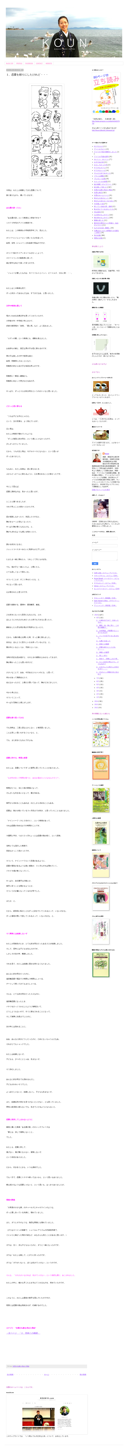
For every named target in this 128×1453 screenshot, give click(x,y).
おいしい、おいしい (101, 159)
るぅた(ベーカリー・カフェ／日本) (107, 589)
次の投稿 (10, 1374)
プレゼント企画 (100, 179)
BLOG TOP (9, 63)
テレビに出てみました (102, 173)
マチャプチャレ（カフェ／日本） (106, 576)
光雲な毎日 (98, 192)
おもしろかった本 (101, 165)
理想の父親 (98, 238)
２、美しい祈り (101, 655)
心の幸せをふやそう (101, 215)
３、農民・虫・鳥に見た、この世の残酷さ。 (107, 626)
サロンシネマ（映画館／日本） (105, 598)
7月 (97, 678)
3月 (97, 691)
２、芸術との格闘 (102, 644)
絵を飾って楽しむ (101, 187)
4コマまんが (99, 146)
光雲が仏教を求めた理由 (21, 1366)
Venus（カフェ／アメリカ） (104, 586)
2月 (97, 694)
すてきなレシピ (100, 170)
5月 (97, 684)
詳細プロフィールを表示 (101, 490)
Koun (107, 454)
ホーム (46, 1374)
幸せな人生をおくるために (104, 201)
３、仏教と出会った (103, 641)
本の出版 (97, 235)
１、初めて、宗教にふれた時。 (107, 659)
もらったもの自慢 (101, 181)
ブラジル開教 (99, 176)
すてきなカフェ (100, 168)
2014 (96, 701)
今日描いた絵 (99, 204)
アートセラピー (100, 149)
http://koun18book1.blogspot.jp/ (103, 130)
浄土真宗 (97, 212)
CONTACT (39, 63)
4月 (97, 688)
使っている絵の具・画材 (103, 206)
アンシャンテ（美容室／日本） (105, 605)
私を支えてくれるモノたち (104, 209)
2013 (96, 704)
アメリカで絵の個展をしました (105, 152)
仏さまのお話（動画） (102, 228)
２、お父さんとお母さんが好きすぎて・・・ (107, 668)
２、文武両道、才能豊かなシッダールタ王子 (107, 632)
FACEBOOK (29, 63)
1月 (97, 697)
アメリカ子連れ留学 (101, 156)
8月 (97, 618)
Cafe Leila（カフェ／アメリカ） (106, 573)
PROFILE (19, 63)
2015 (96, 615)
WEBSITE (49, 63)
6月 (97, 681)
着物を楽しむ (99, 220)
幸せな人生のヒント (101, 198)
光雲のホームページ (101, 195)
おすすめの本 (99, 162)
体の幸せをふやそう (101, 218)
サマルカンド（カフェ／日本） (105, 583)
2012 (96, 707)
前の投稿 (83, 1374)
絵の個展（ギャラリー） (103, 184)
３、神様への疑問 (102, 652)
